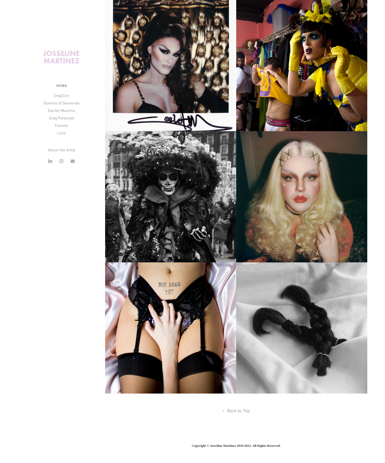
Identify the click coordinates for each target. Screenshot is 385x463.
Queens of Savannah (61, 103)
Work (61, 86)
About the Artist (61, 150)
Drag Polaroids (61, 118)
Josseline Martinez (62, 57)
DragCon (61, 95)
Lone (61, 133)
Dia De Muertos (61, 110)
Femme (61, 125)
